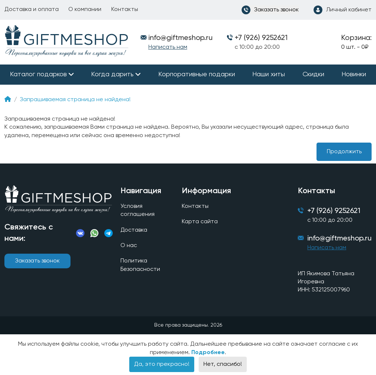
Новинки (353, 74)
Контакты (124, 9)
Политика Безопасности (140, 265)
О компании (84, 9)
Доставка (134, 230)
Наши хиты (268, 74)
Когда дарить (112, 74)
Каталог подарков (38, 74)
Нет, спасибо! (222, 364)
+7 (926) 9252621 (261, 38)
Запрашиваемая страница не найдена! (75, 100)
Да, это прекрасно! (161, 364)
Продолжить (344, 152)
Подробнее (208, 353)
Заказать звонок (37, 261)
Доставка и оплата (31, 9)
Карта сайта (200, 222)
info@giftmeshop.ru (339, 239)
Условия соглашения (137, 210)
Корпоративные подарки (196, 74)
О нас (128, 246)
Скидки (313, 74)
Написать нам (167, 47)
